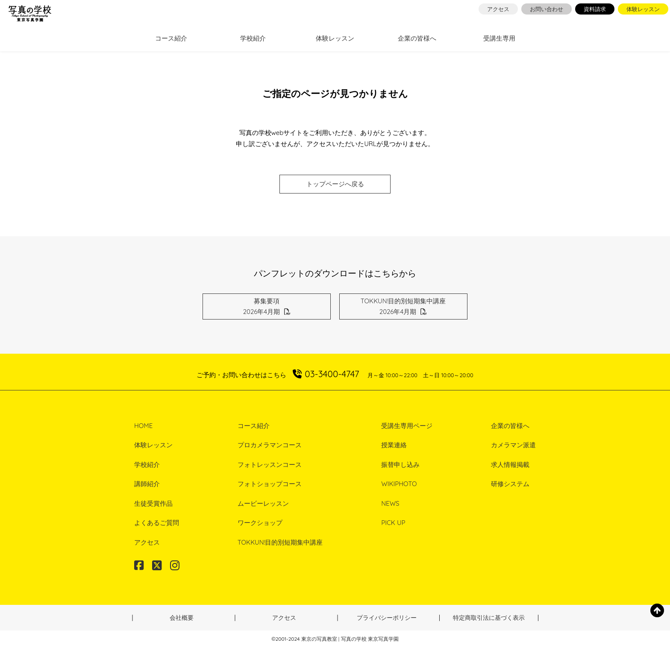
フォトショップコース (270, 484)
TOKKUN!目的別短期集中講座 (280, 542)
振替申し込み (400, 464)
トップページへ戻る (335, 184)
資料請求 (595, 9)
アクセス (498, 9)
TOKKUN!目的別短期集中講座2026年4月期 (403, 306)
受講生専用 (499, 38)
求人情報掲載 (510, 464)
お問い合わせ (546, 9)
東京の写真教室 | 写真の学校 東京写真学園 (350, 639)
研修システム (510, 484)
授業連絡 (394, 445)
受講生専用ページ (406, 426)
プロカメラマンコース (270, 445)
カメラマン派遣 (513, 445)
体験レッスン (643, 9)
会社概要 (182, 618)
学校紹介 (253, 38)
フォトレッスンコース (270, 464)
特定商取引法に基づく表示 (489, 618)
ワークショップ (260, 523)
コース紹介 (171, 38)
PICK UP (393, 523)
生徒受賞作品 (153, 503)
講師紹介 (147, 484)
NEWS (390, 503)
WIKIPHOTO (399, 484)
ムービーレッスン (263, 503)
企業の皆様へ (417, 38)
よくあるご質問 (156, 523)
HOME (143, 426)
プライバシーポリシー (387, 618)
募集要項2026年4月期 (267, 306)
